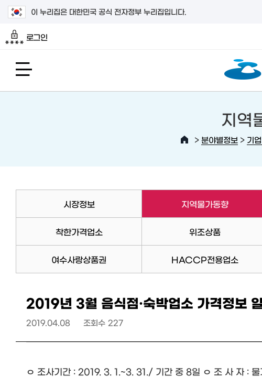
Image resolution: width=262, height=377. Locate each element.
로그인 (26, 37)
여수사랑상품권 (78, 259)
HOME (184, 140)
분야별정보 (219, 139)
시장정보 (79, 203)
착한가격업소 (79, 231)
